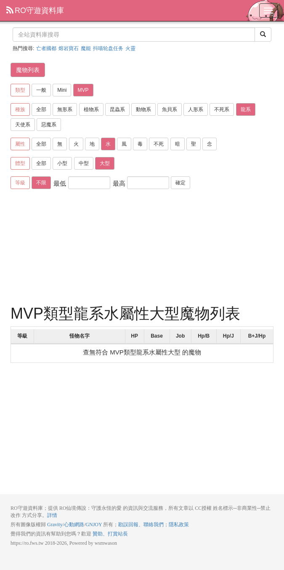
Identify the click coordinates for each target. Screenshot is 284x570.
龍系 (246, 109)
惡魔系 (48, 125)
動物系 (143, 109)
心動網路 (74, 524)
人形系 (195, 109)
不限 (41, 183)
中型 (84, 163)
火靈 (130, 48)
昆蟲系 (117, 109)
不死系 (221, 109)
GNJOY (93, 524)
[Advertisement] (142, 248)
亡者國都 (46, 48)
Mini (61, 90)
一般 (41, 90)
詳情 (52, 515)
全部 (41, 109)
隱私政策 (179, 524)
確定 (180, 183)
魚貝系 (169, 109)
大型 (105, 163)
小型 (62, 163)
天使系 (22, 125)
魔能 (86, 48)
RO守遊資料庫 (35, 10)
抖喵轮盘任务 (108, 48)
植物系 (91, 109)
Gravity (55, 524)
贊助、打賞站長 (110, 534)
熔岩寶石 (68, 48)
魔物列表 (28, 70)
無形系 (64, 109)
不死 (159, 144)
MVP (83, 90)
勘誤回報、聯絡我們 (141, 524)
